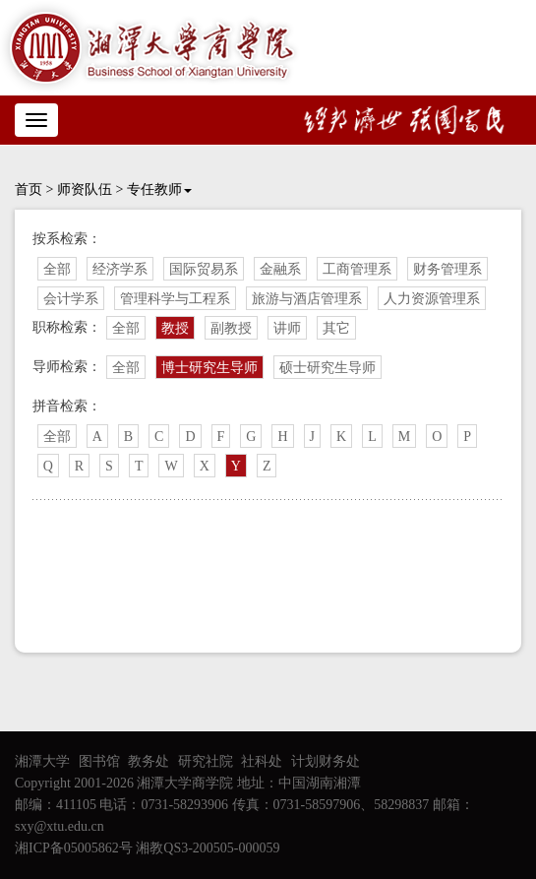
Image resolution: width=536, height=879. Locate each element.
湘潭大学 (42, 761)
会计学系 (70, 298)
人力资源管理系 (432, 298)
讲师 (287, 328)
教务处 (148, 761)
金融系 (280, 269)
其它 (336, 328)
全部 (57, 269)
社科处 (261, 761)
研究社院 (205, 761)
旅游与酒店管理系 (307, 298)
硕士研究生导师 (327, 367)
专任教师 (159, 189)
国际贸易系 (203, 269)
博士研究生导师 (209, 367)
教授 (175, 328)
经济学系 (120, 269)
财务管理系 (447, 269)
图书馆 (99, 761)
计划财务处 (325, 761)
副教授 (231, 328)
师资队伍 (84, 189)
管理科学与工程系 (175, 298)
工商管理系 (357, 269)
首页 (28, 189)
